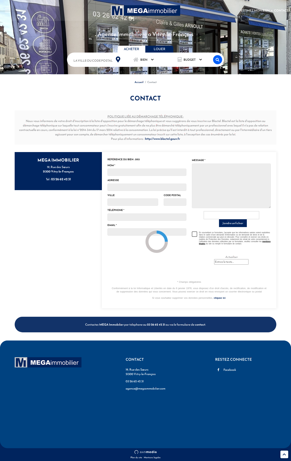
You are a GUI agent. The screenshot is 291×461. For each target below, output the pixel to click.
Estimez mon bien (255, 11)
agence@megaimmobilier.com (145, 388)
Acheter (131, 49)
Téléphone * (115, 210)
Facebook (229, 369)
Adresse (113, 180)
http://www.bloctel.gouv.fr (162, 138)
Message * (198, 160)
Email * (112, 225)
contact (200, 332)
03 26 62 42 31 (61, 179)
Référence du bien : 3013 (123, 159)
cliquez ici (219, 298)
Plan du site (136, 457)
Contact (281, 11)
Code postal (172, 195)
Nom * (111, 165)
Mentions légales (152, 457)
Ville (111, 195)
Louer (159, 49)
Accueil (139, 82)
